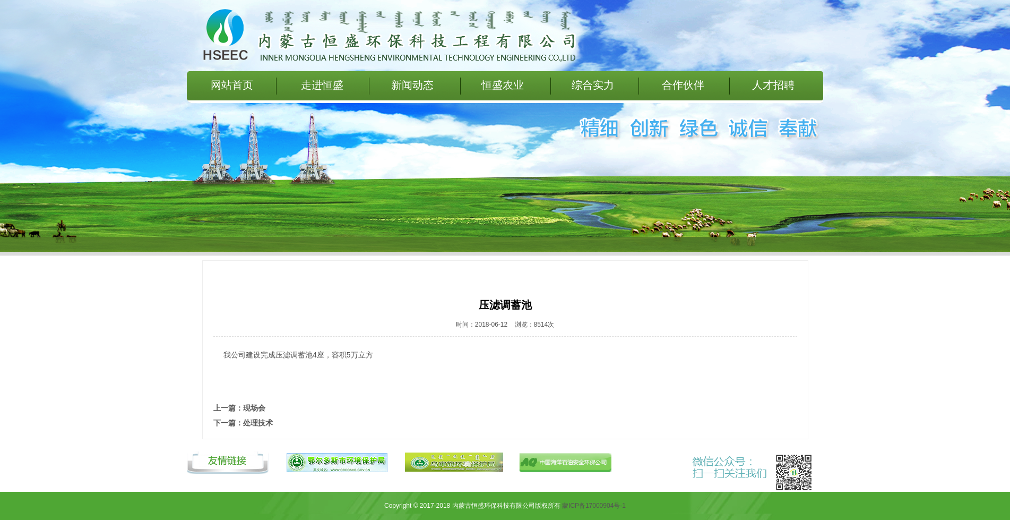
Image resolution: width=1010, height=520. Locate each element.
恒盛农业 (502, 85)
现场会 (254, 408)
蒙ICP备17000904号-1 (594, 505)
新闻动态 (412, 85)
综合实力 (593, 85)
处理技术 (258, 423)
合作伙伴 (683, 85)
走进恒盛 (322, 85)
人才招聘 (773, 85)
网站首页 (232, 85)
